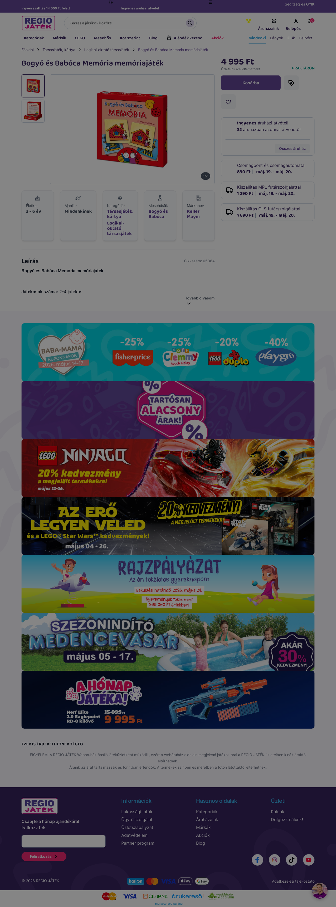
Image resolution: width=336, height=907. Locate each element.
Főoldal (28, 49)
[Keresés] (130, 23)
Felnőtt (305, 38)
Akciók (217, 38)
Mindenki (257, 38)
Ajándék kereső (184, 38)
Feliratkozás (44, 856)
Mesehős (102, 38)
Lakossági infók (137, 811)
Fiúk (291, 38)
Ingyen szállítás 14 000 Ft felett (46, 8)
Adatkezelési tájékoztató (293, 881)
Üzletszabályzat (137, 827)
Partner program (137, 843)
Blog (153, 38)
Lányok (276, 38)
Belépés (293, 25)
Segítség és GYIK (299, 4)
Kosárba (251, 82)
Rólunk (277, 811)
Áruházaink (268, 25)
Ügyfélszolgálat (137, 819)
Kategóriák (34, 38)
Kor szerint (130, 38)
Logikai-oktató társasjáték (106, 49)
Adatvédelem (134, 835)
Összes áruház (292, 148)
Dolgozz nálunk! (287, 819)
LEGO (80, 38)
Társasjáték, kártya (59, 49)
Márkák (59, 38)
